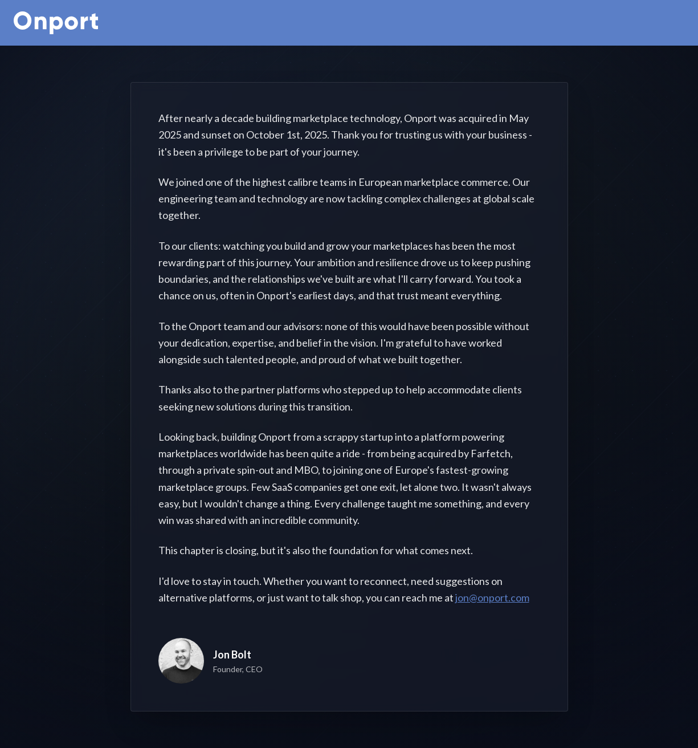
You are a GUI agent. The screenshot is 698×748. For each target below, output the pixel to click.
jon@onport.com (492, 597)
